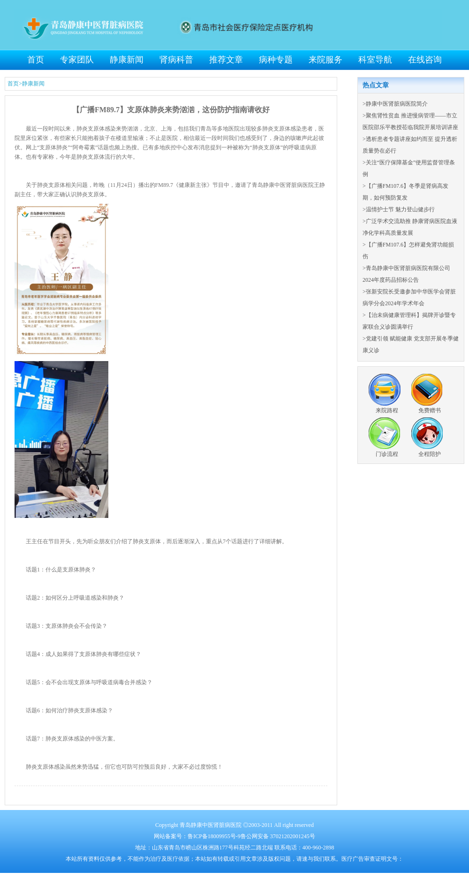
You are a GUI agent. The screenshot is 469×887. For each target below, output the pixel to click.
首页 (35, 59)
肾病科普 (176, 59)
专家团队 (77, 59)
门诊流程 (387, 454)
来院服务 (325, 59)
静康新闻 (127, 59)
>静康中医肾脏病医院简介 (395, 103)
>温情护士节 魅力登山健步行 (399, 209)
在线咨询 (425, 59)
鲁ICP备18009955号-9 (214, 836)
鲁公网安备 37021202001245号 (278, 836)
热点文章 (376, 85)
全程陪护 (429, 454)
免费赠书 (429, 410)
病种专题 (276, 59)
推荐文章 (226, 59)
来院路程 (387, 410)
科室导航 (375, 59)
